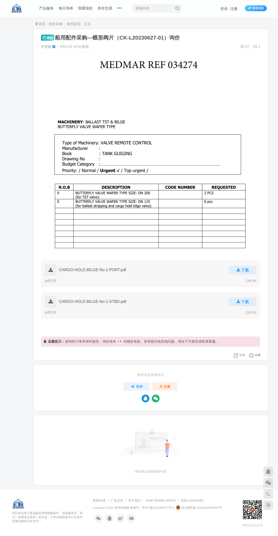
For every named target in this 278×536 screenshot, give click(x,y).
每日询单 (66, 8)
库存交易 (105, 8)
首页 (40, 24)
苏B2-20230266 (192, 500)
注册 (233, 9)
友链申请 (99, 500)
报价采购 (55, 24)
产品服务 (46, 8)
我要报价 (85, 8)
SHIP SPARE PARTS (161, 500)
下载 (243, 270)
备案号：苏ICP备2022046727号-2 (152, 507)
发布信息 (256, 8)
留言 (195, 341)
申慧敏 (46, 47)
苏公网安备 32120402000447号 (199, 507)
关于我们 (134, 500)
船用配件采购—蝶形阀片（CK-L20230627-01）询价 (110, 38)
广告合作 (117, 500)
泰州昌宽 (73, 24)
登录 (224, 9)
